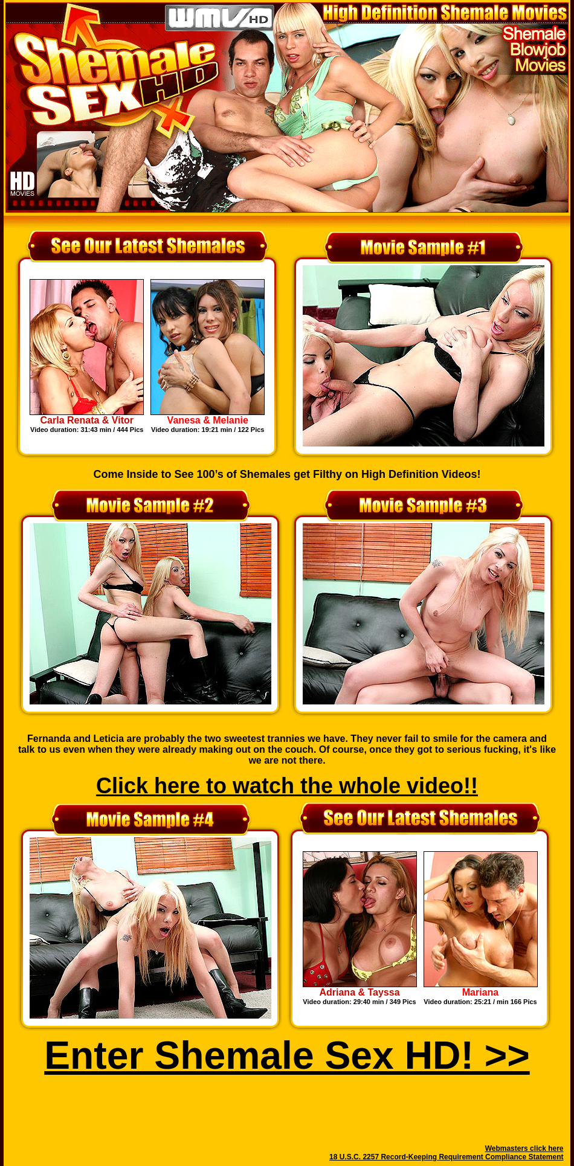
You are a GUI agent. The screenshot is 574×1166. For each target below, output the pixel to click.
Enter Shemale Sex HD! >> (286, 1055)
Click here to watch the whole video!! (287, 785)
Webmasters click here (524, 1148)
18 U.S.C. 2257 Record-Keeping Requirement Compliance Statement (446, 1157)
